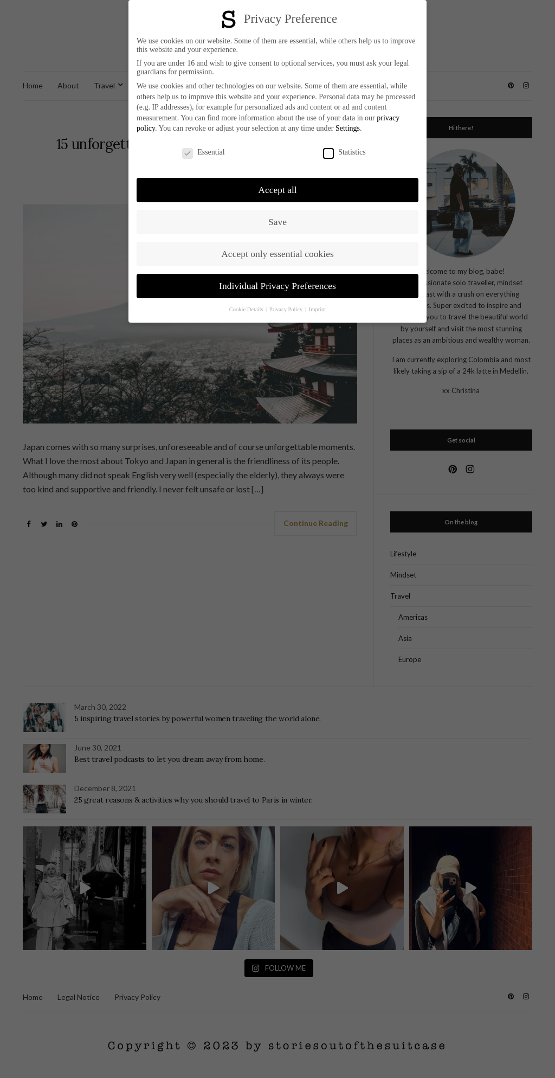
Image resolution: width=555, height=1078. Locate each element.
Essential (203, 152)
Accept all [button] (277, 189)
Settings (347, 128)
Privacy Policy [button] (286, 309)
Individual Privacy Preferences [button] (277, 285)
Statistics (344, 152)
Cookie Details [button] (246, 309)
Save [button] (277, 221)
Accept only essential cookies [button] (277, 253)
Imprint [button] (317, 309)
